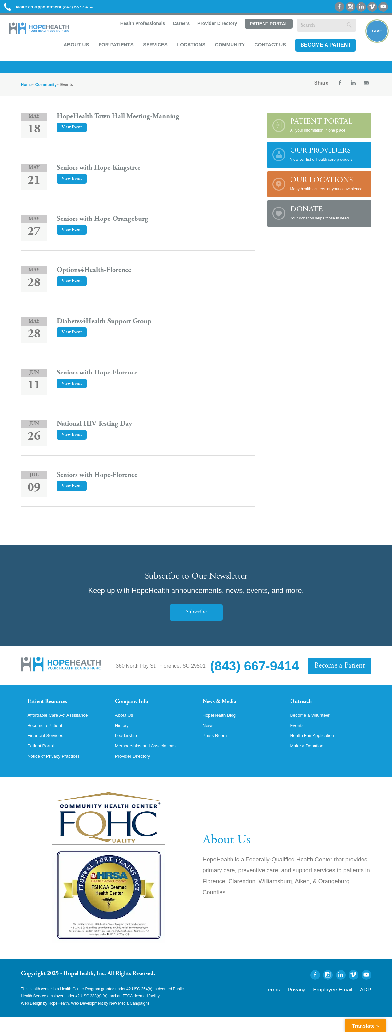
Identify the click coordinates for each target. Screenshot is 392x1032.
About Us (73, 47)
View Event (74, 131)
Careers (178, 26)
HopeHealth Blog (222, 727)
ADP (367, 1003)
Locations (188, 47)
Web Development (87, 1018)
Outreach (303, 706)
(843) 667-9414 (57, 7)
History (123, 738)
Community (227, 47)
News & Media (224, 706)
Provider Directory (214, 26)
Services (152, 47)
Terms (294, 1003)
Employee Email (341, 1003)
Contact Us (267, 47)
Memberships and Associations (151, 760)
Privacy (313, 1003)
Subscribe (196, 616)
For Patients (113, 47)
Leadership (128, 749)
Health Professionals (139, 26)
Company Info (136, 706)
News (209, 738)
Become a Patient (323, 47)
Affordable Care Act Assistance (63, 727)
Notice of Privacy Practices (58, 771)
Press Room (217, 749)
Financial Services (49, 749)
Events (298, 738)
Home (26, 88)
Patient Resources (53, 706)
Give (373, 37)
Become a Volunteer (313, 727)
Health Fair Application (316, 749)
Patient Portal (266, 27)
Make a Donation (309, 760)
